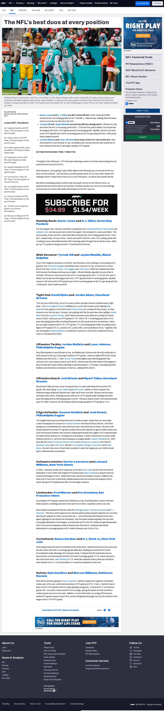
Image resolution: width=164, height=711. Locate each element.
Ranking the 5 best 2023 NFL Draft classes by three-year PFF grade (15, 160)
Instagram (137, 651)
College (36, 10)
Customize (142, 693)
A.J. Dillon (62, 115)
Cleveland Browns (94, 229)
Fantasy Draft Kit (51, 670)
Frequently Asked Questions (97, 669)
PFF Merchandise (92, 654)
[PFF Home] (3, 3)
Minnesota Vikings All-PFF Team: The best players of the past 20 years (16, 218)
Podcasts (137, 664)
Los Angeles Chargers (82, 445)
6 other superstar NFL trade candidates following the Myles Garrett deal (17, 150)
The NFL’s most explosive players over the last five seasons (16, 208)
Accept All (142, 685)
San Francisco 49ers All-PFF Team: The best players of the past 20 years (16, 179)
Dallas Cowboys (54, 442)
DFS (61, 10)
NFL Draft (50, 10)
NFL (13, 10)
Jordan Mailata (47, 140)
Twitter (136, 648)
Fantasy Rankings (51, 673)
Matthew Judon (43, 445)
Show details (39, 706)
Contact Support (92, 665)
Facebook (137, 657)
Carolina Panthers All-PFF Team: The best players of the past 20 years (16, 130)
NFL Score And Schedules (54, 654)
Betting (72, 10)
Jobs (4, 648)
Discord (136, 660)
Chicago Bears (82, 510)
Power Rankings (50, 664)
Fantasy (23, 10)
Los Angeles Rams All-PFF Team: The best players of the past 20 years (16, 189)
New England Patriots (55, 306)
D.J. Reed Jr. (91, 538)
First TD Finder (50, 651)
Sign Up (142, 137)
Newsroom (6, 651)
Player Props (49, 648)
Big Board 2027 (50, 676)
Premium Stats (50, 660)
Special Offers (91, 651)
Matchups (48, 667)
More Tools (143, 111)
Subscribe (89, 648)
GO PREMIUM (142, 3)
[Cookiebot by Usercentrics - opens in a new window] (16, 706)
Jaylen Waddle (62, 124)
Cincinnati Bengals (55, 266)
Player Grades (49, 657)
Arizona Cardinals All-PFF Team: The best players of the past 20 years (16, 199)
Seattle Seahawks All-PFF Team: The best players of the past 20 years (16, 169)
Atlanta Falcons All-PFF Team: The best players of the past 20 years (16, 140)
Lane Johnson (66, 140)
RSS (135, 667)
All (4, 10)
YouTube (137, 654)
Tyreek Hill (45, 124)
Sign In (157, 3)
